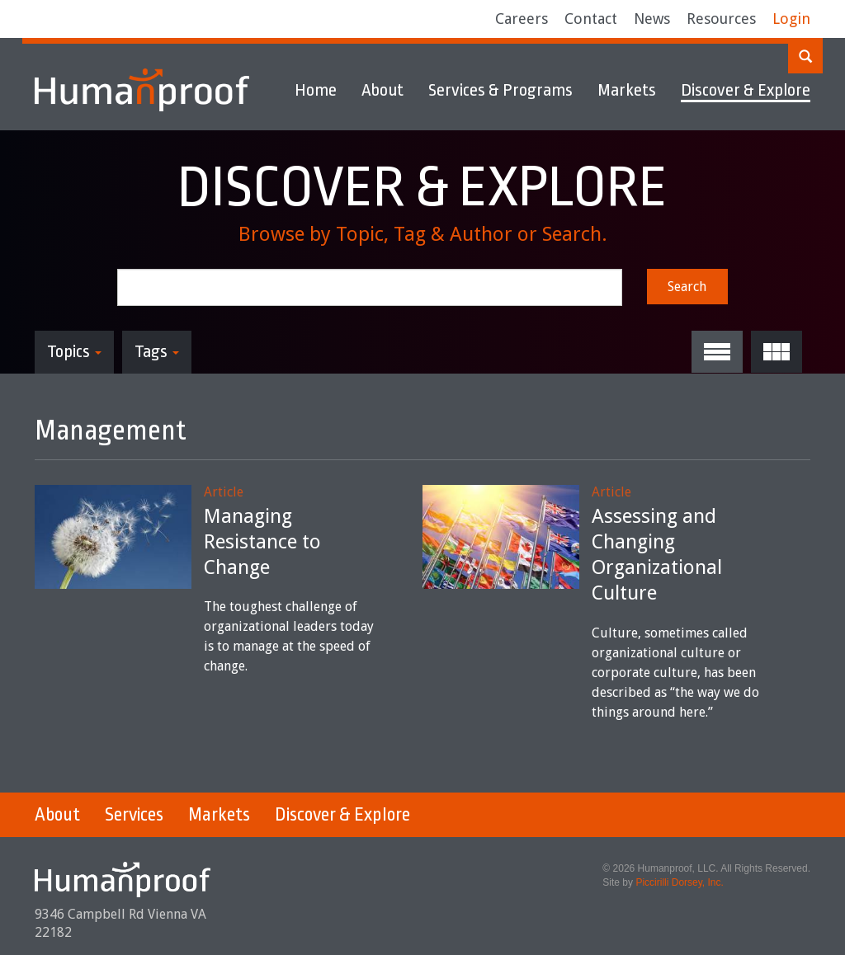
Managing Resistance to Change (262, 542)
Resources (721, 18)
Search (687, 286)
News (652, 18)
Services (134, 815)
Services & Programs (500, 90)
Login (791, 18)
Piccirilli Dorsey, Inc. (679, 882)
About (382, 90)
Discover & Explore (745, 90)
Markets (626, 90)
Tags (157, 351)
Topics (74, 351)
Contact (590, 18)
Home (316, 90)
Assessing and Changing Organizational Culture (657, 555)
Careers (521, 18)
